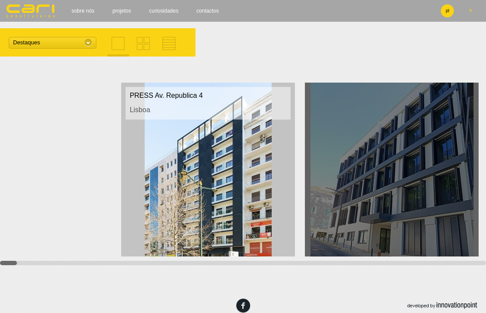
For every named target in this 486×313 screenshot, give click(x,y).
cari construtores (31, 10)
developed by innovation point (442, 305)
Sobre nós (83, 11)
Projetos (121, 11)
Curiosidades (163, 11)
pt (447, 10)
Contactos (207, 11)
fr (470, 10)
